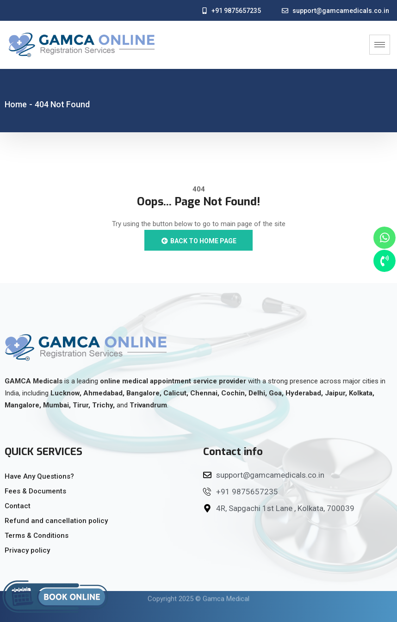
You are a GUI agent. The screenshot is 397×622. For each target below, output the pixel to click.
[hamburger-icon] (379, 45)
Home (16, 104)
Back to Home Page (198, 241)
